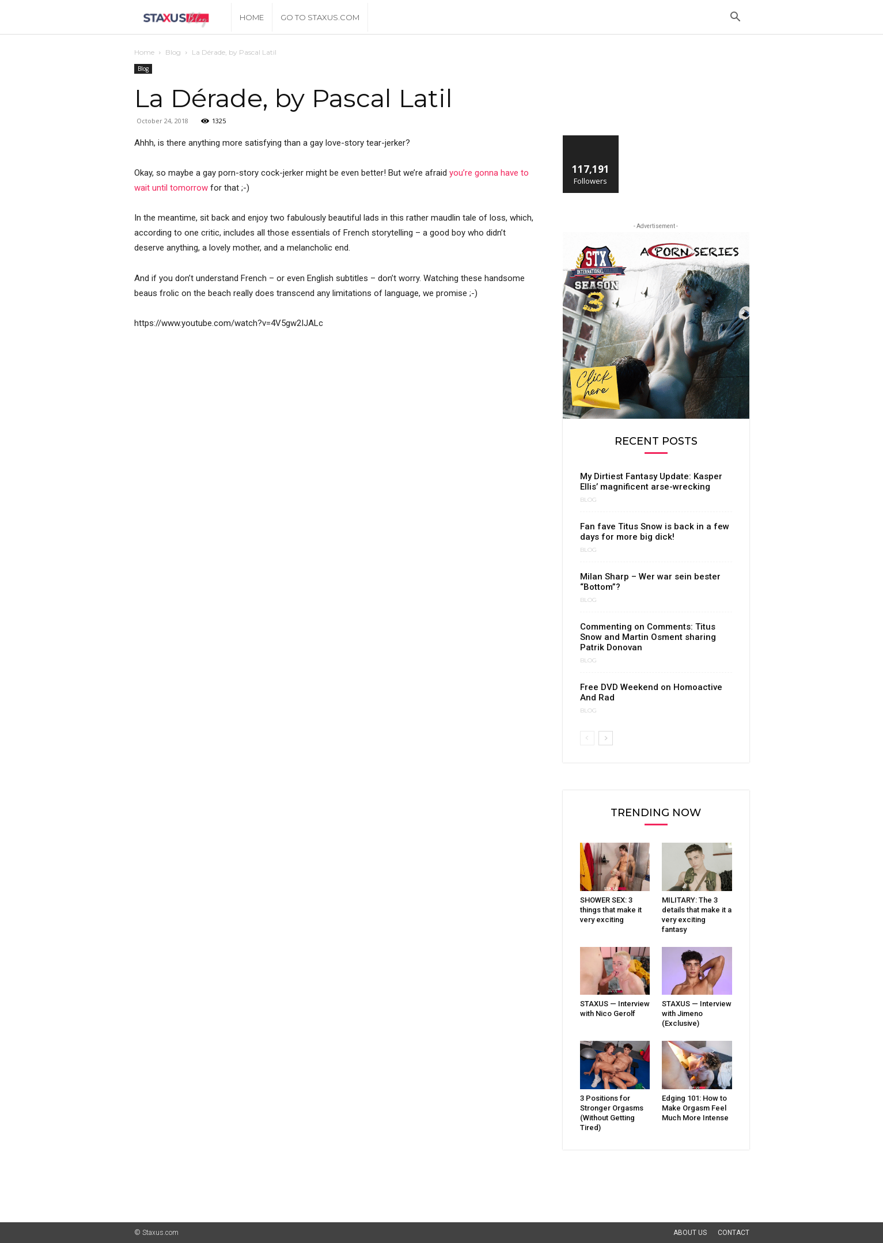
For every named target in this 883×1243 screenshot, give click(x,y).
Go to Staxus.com (320, 17)
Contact (733, 1233)
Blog (173, 52)
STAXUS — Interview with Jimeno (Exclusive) (697, 1013)
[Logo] (183, 17)
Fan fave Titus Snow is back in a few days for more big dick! (654, 531)
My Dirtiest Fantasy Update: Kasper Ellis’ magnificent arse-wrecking (651, 481)
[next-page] (605, 738)
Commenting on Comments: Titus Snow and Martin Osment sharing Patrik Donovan (648, 637)
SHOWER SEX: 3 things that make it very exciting (611, 910)
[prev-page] (587, 738)
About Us (690, 1233)
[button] (735, 18)
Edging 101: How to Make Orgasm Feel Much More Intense (695, 1108)
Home (252, 17)
